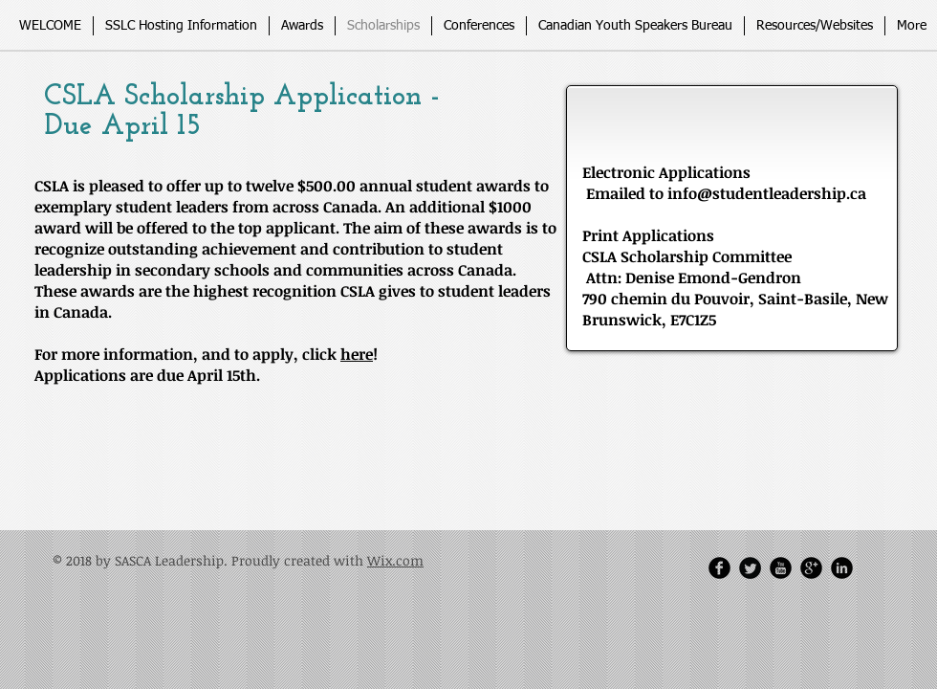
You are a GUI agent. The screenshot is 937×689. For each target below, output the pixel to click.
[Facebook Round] (719, 568)
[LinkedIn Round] (842, 568)
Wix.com (395, 560)
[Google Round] (811, 568)
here (356, 354)
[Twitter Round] (750, 568)
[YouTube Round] (781, 568)
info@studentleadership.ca (766, 193)
